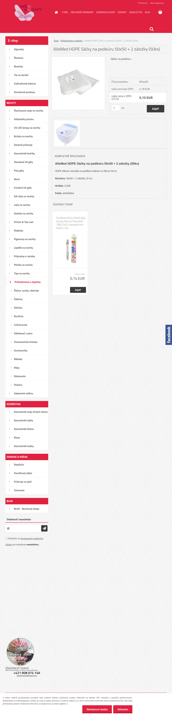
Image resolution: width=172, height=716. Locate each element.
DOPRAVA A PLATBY (105, 12)
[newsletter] (44, 528)
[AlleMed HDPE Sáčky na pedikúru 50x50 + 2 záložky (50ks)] (78, 58)
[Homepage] (55, 12)
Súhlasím (122, 709)
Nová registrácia (157, 3)
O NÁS (65, 12)
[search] (151, 29)
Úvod (56, 40)
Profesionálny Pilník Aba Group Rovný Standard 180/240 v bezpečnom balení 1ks (70, 223)
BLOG (147, 12)
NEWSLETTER (135, 12)
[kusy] (116, 108)
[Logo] (28, 12)
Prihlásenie (142, 3)
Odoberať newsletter (19, 519)
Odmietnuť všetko (97, 709)
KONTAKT (122, 12)
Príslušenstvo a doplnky (71, 40)
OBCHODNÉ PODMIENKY (82, 12)
